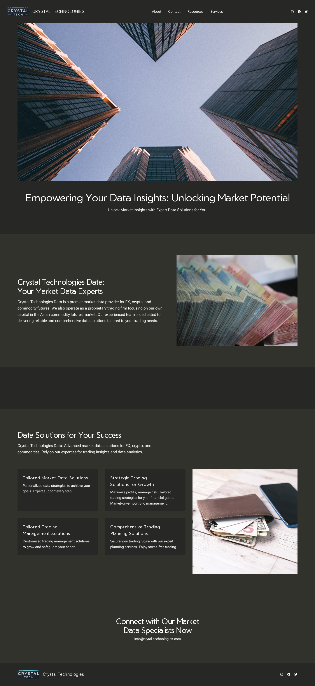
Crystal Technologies (58, 11)
